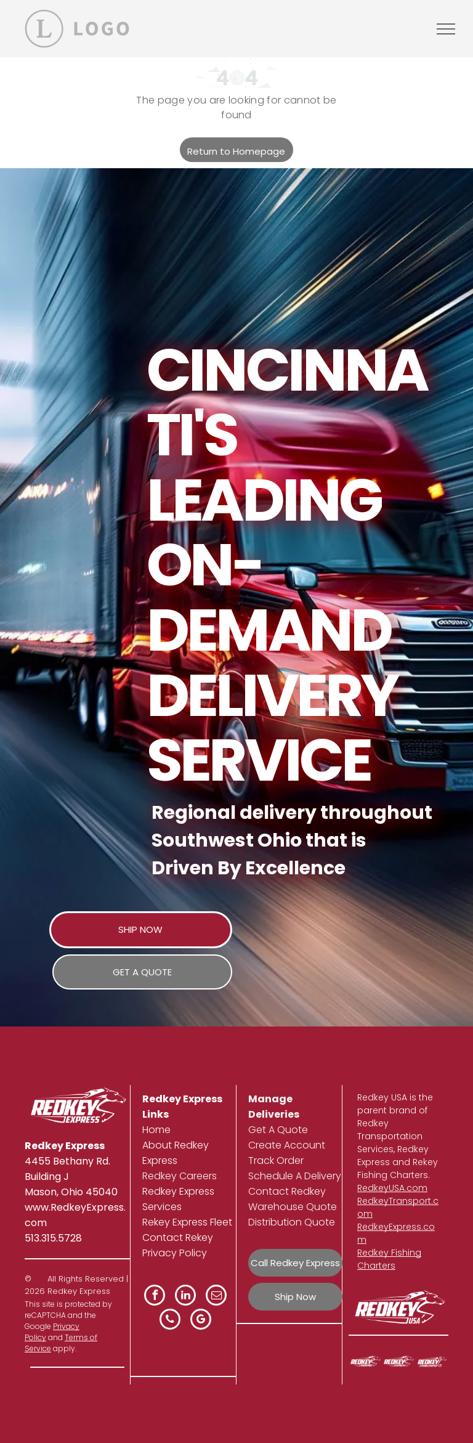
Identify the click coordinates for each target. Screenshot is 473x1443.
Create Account (286, 1145)
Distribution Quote (291, 1222)
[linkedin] (185, 1297)
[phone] (170, 1321)
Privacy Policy (174, 1253)
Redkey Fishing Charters (389, 1259)
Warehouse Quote (292, 1207)
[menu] (446, 29)
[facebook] (154, 1297)
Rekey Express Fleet (187, 1222)
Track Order (276, 1160)
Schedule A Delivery (294, 1176)
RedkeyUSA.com (392, 1188)
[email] (216, 1297)
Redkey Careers (179, 1176)
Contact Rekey (177, 1237)
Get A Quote (278, 1130)
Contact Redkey (287, 1191)
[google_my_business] (200, 1321)
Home (156, 1130)
